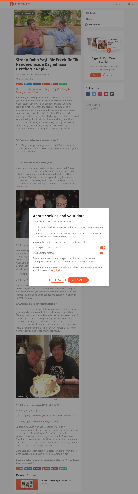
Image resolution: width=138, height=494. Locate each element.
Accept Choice (78, 280)
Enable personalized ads (45, 247)
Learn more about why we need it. (78, 261)
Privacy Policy (55, 270)
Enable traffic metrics (43, 252)
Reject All (57, 280)
